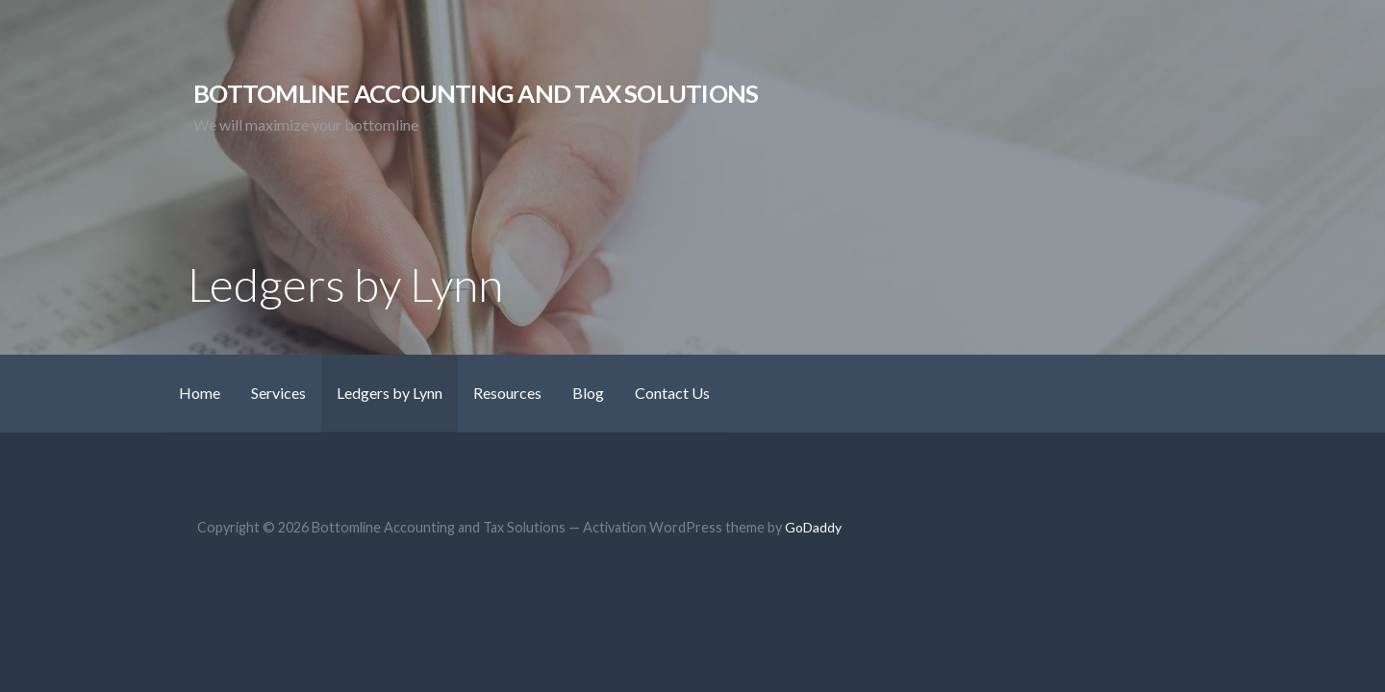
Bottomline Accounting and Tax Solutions (475, 93)
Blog (588, 392)
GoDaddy (813, 527)
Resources (507, 392)
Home (199, 392)
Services (278, 392)
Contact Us (672, 392)
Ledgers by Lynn (389, 392)
